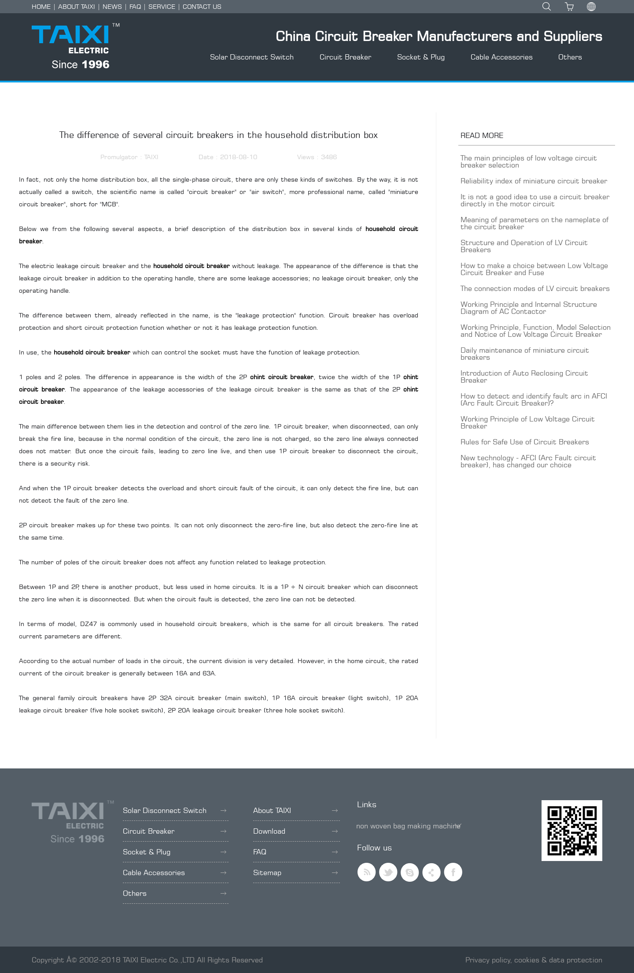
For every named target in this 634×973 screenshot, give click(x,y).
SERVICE (161, 6)
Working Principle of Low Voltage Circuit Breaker (528, 422)
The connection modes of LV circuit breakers (535, 288)
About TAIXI (295, 810)
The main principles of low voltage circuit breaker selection (529, 161)
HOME (41, 6)
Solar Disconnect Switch (252, 56)
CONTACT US (202, 6)
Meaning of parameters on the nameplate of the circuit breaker (534, 223)
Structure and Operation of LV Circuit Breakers (524, 246)
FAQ (135, 6)
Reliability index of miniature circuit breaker (534, 180)
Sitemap (295, 872)
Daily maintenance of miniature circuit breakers (525, 354)
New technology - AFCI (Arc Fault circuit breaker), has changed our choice (528, 461)
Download (295, 831)
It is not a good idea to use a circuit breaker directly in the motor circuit (535, 200)
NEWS (112, 6)
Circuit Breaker (345, 56)
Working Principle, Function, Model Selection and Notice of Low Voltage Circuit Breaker (536, 331)
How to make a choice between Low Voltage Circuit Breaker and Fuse (534, 269)
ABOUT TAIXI (76, 6)
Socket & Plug (421, 56)
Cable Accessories (502, 56)
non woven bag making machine (408, 825)
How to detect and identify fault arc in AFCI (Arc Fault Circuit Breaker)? (534, 399)
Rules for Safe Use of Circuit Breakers (525, 441)
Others (570, 56)
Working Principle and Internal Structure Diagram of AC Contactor (529, 308)
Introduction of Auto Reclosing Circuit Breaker (524, 376)
